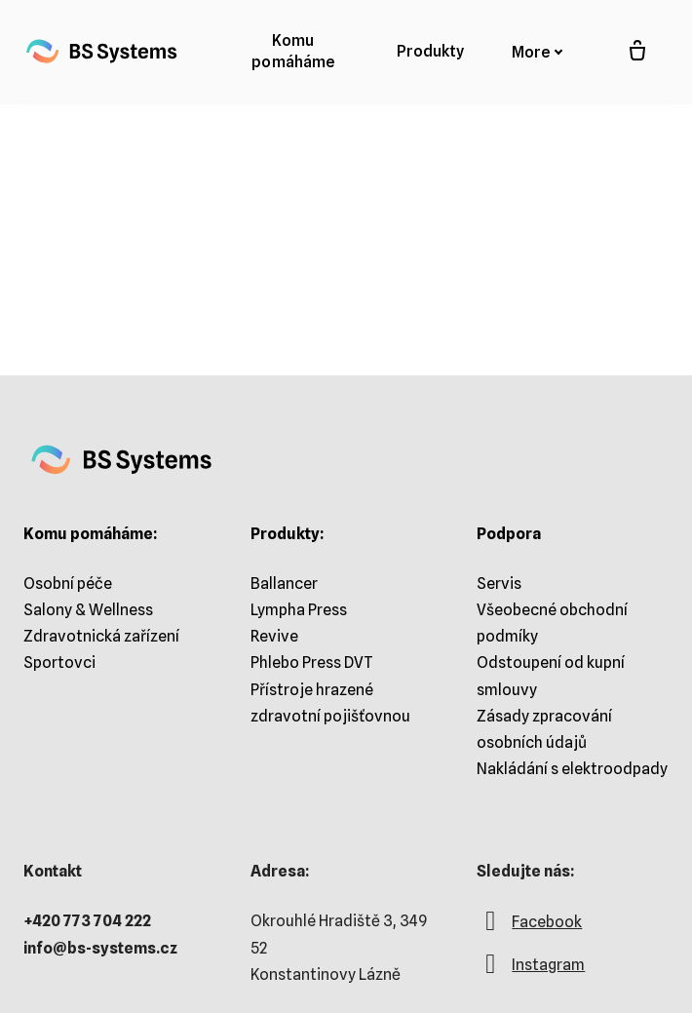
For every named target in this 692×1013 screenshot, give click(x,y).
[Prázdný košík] (637, 51)
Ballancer (284, 583)
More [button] (537, 52)
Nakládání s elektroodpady (572, 769)
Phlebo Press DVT (311, 662)
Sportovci (59, 662)
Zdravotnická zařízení (101, 636)
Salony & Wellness (88, 610)
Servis (499, 583)
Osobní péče (67, 583)
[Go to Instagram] (531, 973)
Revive (274, 636)
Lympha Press (298, 610)
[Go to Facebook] (529, 930)
